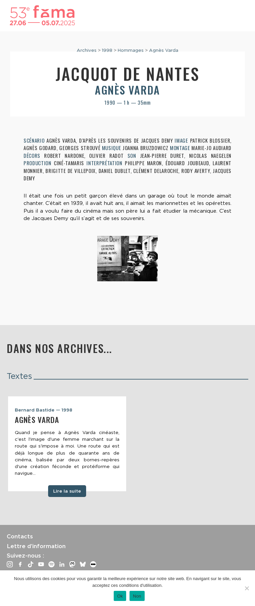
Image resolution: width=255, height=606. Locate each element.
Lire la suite (67, 491)
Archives (87, 50)
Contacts (20, 536)
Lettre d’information (36, 546)
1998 (107, 50)
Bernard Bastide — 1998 (43, 410)
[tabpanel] (67, 443)
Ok (120, 596)
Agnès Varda (163, 50)
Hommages (131, 50)
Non (137, 596)
